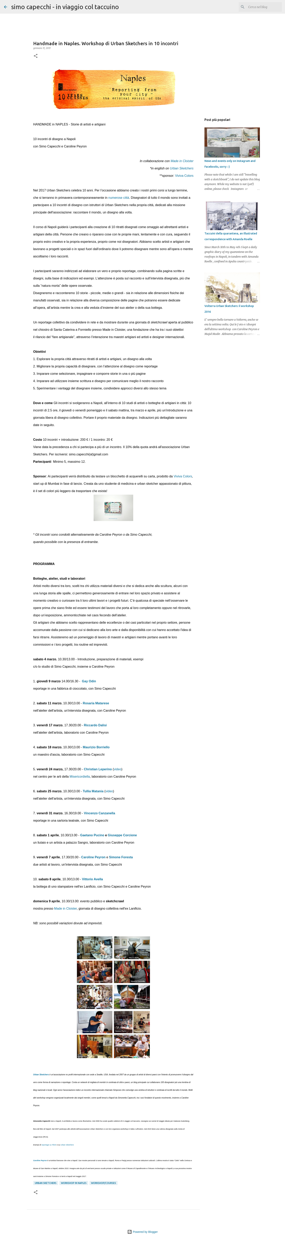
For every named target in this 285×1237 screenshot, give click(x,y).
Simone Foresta (121, 857)
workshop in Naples (73, 1183)
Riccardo (90, 725)
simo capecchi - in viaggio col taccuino (65, 6)
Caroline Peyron (93, 857)
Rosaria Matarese (96, 703)
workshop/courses (103, 1183)
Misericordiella (80, 776)
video (117, 769)
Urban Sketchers (181, 168)
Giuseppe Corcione (122, 835)
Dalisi (102, 725)
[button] (35, 56)
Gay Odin (89, 681)
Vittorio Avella (92, 879)
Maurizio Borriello (96, 747)
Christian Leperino (98, 769)
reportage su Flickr (49, 1145)
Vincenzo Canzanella (99, 813)
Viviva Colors (184, 175)
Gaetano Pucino (92, 835)
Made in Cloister (182, 161)
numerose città (118, 197)
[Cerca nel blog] (261, 7)
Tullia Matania (93, 791)
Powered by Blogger (142, 1231)
